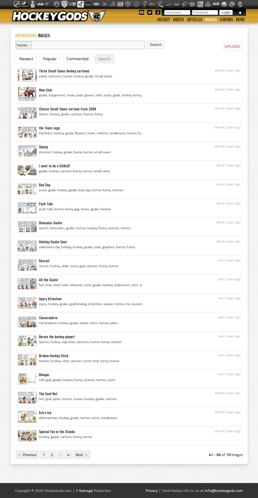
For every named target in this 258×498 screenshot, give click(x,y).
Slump (43, 147)
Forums (226, 19)
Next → (82, 454)
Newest (26, 59)
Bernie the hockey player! (57, 336)
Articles (194, 19)
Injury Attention (50, 298)
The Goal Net (48, 393)
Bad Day (44, 184)
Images (211, 19)
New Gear (46, 90)
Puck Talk (46, 203)
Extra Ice (45, 412)
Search (104, 59)
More (240, 19)
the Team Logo (49, 128)
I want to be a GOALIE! (54, 165)
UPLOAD (232, 46)
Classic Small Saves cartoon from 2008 (67, 109)
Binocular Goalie (50, 222)
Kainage (86, 490)
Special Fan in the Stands (57, 431)
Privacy (152, 490)
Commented (77, 59)
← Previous (27, 454)
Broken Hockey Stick (53, 355)
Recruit (44, 260)
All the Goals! (48, 279)
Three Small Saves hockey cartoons (64, 71)
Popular (50, 59)
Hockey (163, 19)
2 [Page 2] (52, 454)
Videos (178, 19)
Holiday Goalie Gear (53, 241)
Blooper (44, 374)
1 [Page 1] (44, 454)
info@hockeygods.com (224, 490)
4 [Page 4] (68, 454)
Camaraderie (48, 317)
